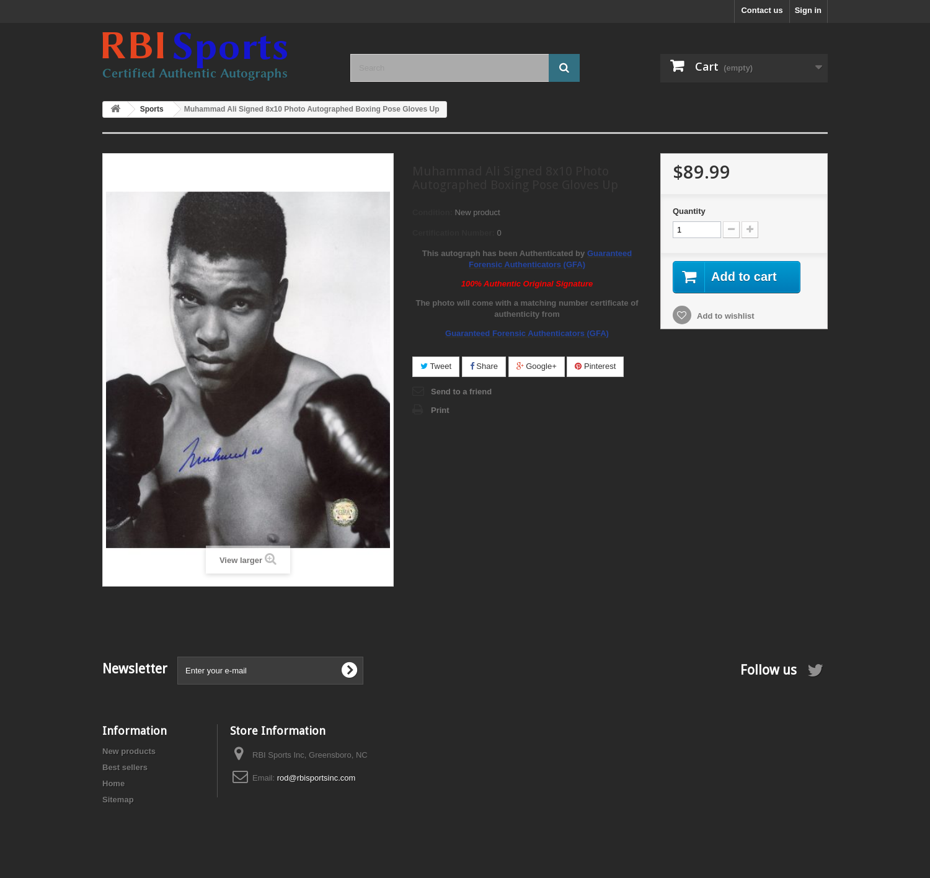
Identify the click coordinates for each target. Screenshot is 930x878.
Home (113, 783)
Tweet (435, 366)
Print (440, 410)
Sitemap (118, 799)
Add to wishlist (725, 316)
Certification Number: (453, 232)
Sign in (808, 10)
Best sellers (125, 767)
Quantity (689, 211)
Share (484, 366)
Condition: (432, 212)
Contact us (761, 10)
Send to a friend (461, 391)
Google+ (536, 366)
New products (129, 751)
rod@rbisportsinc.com (316, 778)
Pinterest (595, 366)
